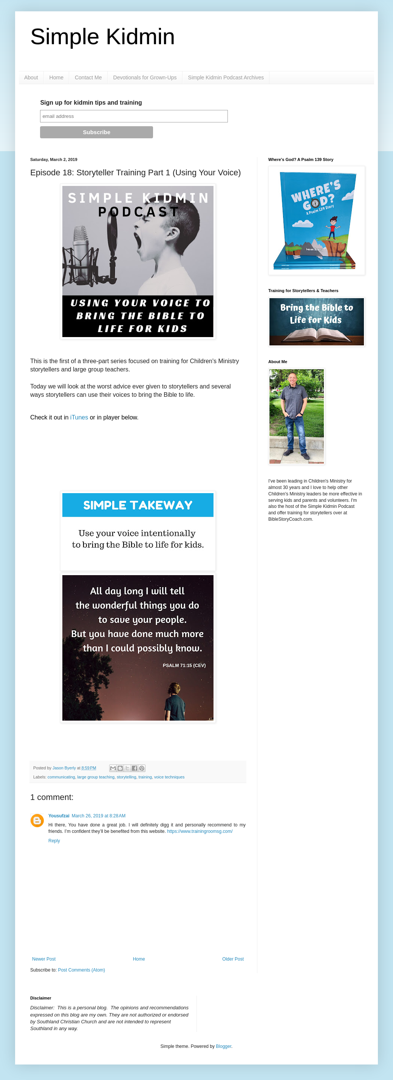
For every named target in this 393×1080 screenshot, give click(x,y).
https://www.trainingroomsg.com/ (199, 831)
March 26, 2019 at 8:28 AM (98, 816)
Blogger (223, 1046)
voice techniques (169, 777)
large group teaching (95, 777)
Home (56, 77)
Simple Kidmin (102, 36)
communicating (61, 777)
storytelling (126, 777)
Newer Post (44, 959)
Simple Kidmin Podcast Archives (226, 77)
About (31, 77)
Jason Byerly (65, 768)
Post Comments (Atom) (81, 970)
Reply (54, 840)
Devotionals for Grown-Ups (145, 77)
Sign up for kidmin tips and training (91, 102)
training (145, 777)
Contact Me (88, 77)
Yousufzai (59, 816)
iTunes (79, 417)
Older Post (233, 959)
